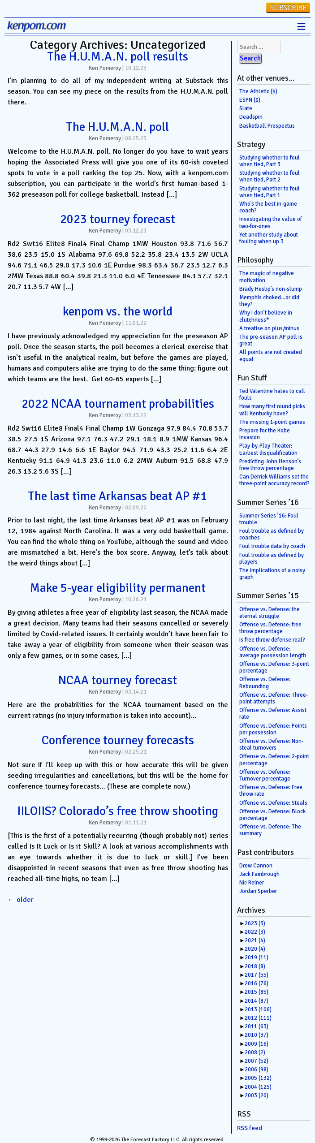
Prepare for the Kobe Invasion (264, 434)
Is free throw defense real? (272, 639)
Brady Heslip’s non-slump (270, 289)
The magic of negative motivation (266, 277)
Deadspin (251, 117)
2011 (256, 1026)
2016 (256, 983)
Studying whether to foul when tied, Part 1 (269, 192)
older (21, 899)
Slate (245, 108)
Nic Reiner (251, 882)
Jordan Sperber (258, 891)
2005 (258, 1078)
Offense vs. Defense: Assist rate (272, 713)
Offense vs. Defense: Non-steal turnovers (271, 744)
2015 (256, 992)
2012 (258, 1018)
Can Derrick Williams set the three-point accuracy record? (274, 480)
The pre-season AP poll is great (270, 340)
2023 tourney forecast (117, 219)
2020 (255, 949)
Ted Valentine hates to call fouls (272, 394)
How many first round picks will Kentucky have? (272, 410)
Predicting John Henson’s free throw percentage (270, 465)
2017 (256, 975)
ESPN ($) (249, 100)
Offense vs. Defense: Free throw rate (270, 791)
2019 (256, 957)
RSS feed (249, 1128)
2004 (258, 1087)
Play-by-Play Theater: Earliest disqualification (268, 449)
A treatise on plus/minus (269, 328)
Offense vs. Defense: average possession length (272, 652)
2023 (255, 923)
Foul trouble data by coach (272, 546)
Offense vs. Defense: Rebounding (264, 683)
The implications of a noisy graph (272, 574)
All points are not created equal (270, 355)
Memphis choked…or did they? (269, 301)
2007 (256, 1061)
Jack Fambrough (259, 874)
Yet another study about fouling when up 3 (268, 238)
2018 (255, 966)
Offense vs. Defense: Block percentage (272, 815)
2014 (256, 1001)
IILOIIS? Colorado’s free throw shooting (117, 811)
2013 (258, 1009)
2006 (256, 1069)
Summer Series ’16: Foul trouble (268, 519)
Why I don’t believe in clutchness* (265, 316)
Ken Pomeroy (105, 68)
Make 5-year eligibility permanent (118, 587)
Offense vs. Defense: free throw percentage (270, 628)
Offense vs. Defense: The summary (270, 830)
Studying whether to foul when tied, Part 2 (269, 176)
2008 (255, 1052)
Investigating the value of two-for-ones (270, 222)
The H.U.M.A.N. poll (117, 126)
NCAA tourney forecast (117, 680)
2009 (256, 1044)
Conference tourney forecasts (118, 740)
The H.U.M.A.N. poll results (117, 56)
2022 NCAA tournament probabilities (118, 403)
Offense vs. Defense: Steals (273, 803)
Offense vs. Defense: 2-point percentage (274, 760)
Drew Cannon (255, 865)
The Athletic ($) (258, 91)
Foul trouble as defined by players (271, 558)
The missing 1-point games (272, 422)
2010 (256, 1035)
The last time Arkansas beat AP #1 (117, 496)
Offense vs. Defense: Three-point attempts (273, 698)
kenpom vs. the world (118, 311)
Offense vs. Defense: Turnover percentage (264, 775)
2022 (255, 932)
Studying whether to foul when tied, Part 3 (269, 161)
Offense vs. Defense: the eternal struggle (269, 613)
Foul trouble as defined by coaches (271, 534)
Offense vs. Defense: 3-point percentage (274, 667)
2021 (255, 940)
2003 (256, 1095)
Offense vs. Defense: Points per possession (273, 729)
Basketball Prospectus (267, 125)
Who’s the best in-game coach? (268, 207)
